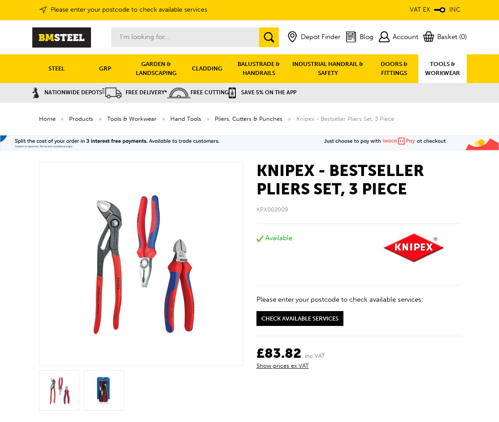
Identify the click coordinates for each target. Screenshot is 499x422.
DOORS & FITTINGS (394, 68)
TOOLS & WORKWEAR (442, 68)
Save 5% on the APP (262, 92)
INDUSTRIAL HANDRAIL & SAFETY (327, 68)
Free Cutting (198, 92)
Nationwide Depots (67, 92)
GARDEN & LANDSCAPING (156, 68)
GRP (105, 68)
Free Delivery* (134, 92)
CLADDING (207, 68)
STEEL (56, 68)
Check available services (299, 318)
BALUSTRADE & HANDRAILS (259, 68)
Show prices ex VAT (282, 365)
